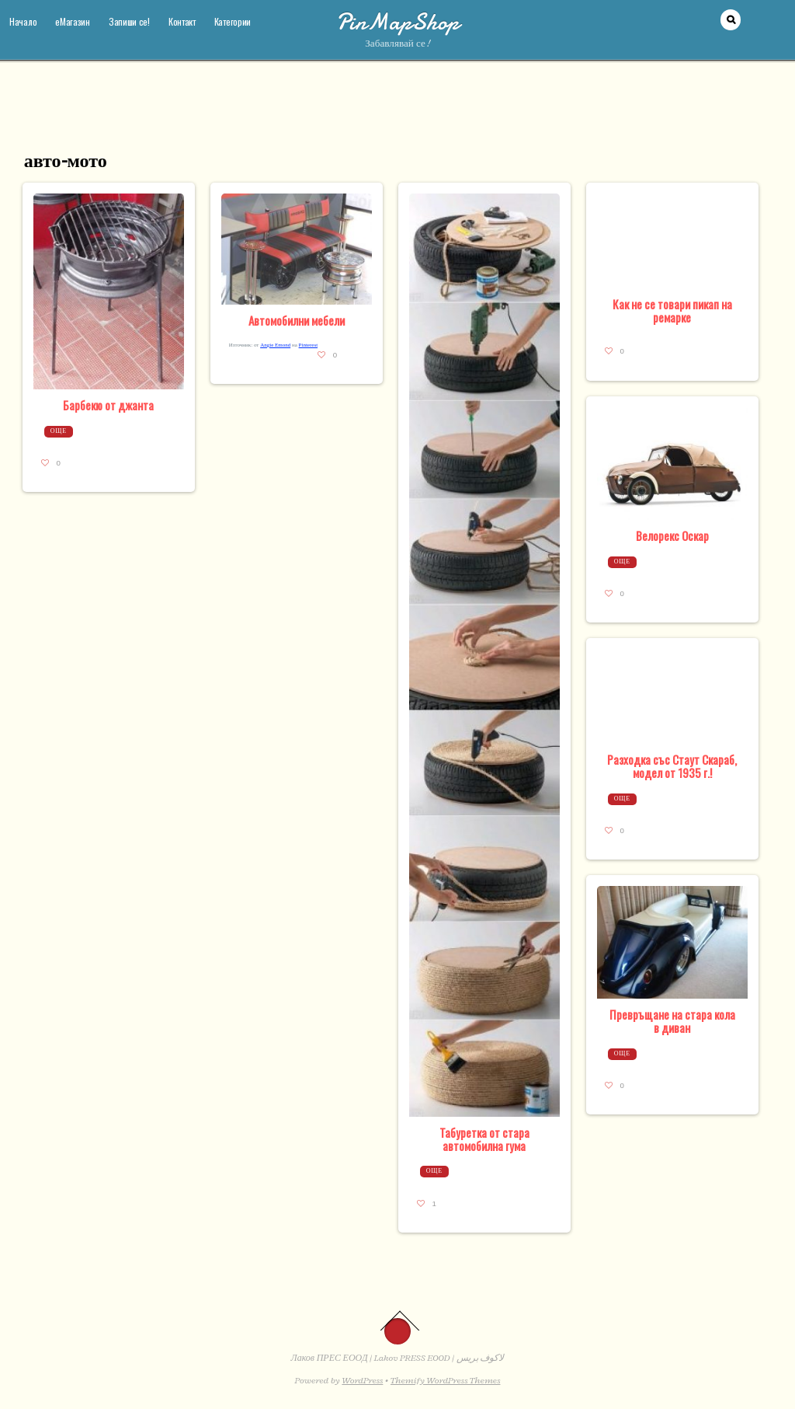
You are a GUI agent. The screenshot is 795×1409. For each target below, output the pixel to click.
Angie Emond (275, 345)
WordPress (362, 1380)
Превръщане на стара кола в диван (672, 1021)
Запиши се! (129, 21)
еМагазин (72, 21)
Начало (22, 21)
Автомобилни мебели (296, 320)
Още (58, 430)
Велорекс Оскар (672, 535)
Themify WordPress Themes (445, 1380)
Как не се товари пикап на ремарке (672, 310)
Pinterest (308, 345)
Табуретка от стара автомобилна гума (484, 1139)
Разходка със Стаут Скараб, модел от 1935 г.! (672, 766)
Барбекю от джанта (108, 404)
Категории (232, 21)
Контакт (182, 21)
